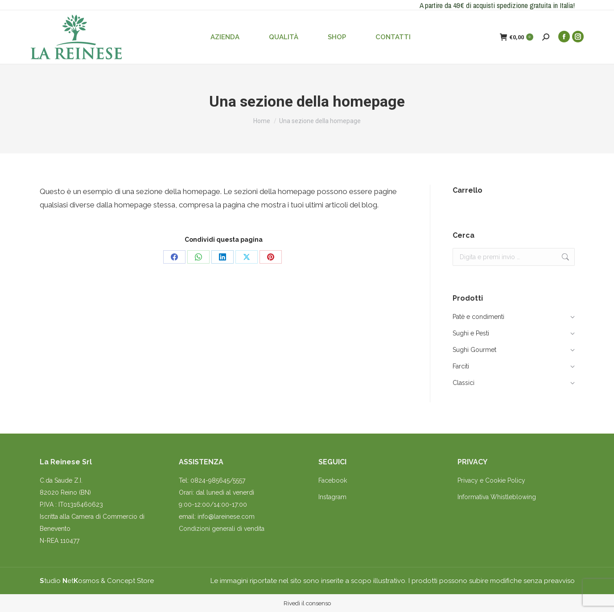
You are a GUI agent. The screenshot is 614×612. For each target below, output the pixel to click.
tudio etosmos (69, 581)
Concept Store (130, 581)
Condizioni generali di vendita (221, 528)
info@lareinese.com (226, 516)
